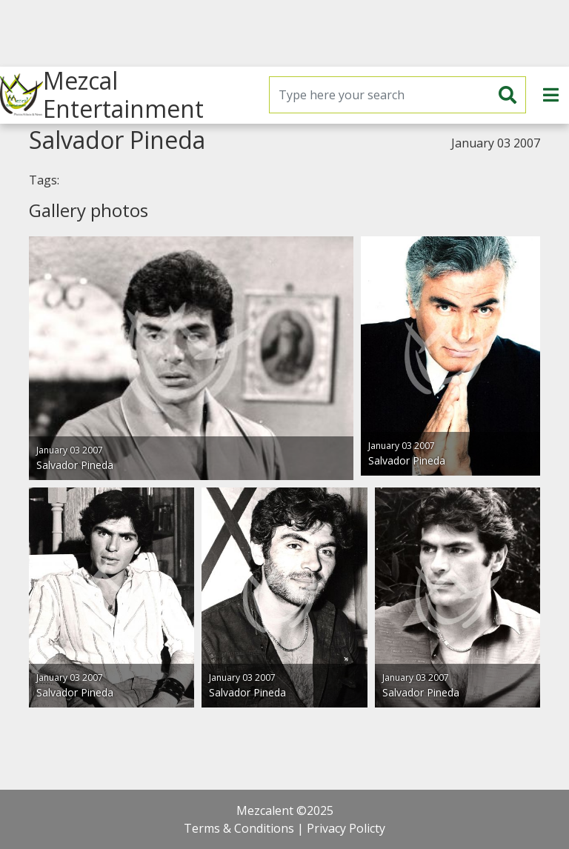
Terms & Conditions (239, 828)
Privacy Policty (346, 828)
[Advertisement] (284, 33)
